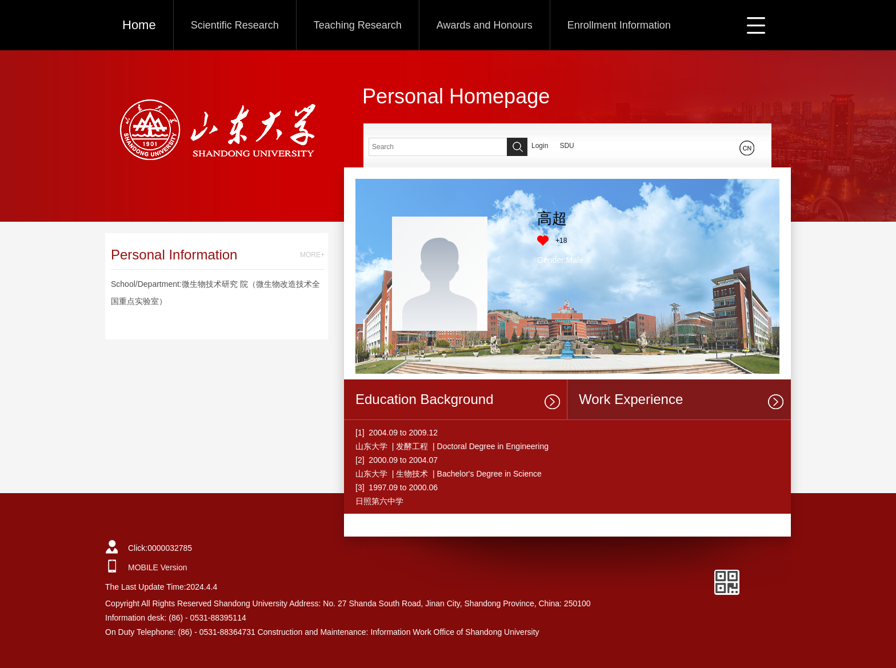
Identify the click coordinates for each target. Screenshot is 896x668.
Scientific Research (235, 25)
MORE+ (312, 255)
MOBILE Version (157, 567)
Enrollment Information (619, 25)
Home (139, 25)
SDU (566, 146)
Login (539, 146)
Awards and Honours (485, 25)
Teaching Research (358, 25)
